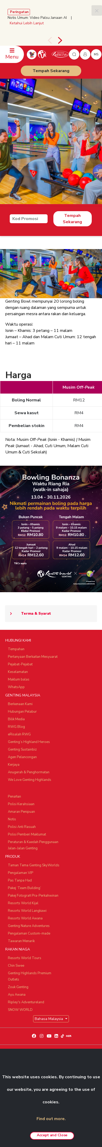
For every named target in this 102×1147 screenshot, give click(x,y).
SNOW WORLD (20, 1009)
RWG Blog (16, 726)
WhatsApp (16, 687)
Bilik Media (16, 719)
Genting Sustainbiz (22, 749)
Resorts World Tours (24, 958)
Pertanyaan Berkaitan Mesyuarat (33, 656)
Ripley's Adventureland (26, 1002)
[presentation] (50, 40)
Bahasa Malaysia (49, 1018)
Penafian (14, 796)
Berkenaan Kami (20, 704)
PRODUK (12, 856)
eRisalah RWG (19, 734)
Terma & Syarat (28, 613)
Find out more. (51, 1119)
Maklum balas (18, 679)
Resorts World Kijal (23, 903)
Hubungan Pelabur (22, 711)
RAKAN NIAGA (17, 949)
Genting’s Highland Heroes (29, 742)
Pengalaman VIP (20, 873)
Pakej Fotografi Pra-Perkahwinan (33, 895)
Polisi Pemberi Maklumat (27, 834)
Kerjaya (13, 764)
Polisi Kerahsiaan (21, 804)
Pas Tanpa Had (20, 880)
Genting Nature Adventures (29, 926)
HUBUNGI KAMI (18, 640)
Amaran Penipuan (21, 811)
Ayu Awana (17, 994)
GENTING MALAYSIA (22, 695)
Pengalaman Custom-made (29, 933)
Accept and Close (52, 1135)
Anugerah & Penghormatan (28, 772)
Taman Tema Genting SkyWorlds (33, 865)
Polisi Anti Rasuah (22, 827)
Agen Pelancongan (22, 757)
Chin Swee (16, 965)
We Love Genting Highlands (29, 779)
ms (96, 54)
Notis (12, 819)
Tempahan (16, 649)
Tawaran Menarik (21, 941)
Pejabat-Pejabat (20, 664)
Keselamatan (18, 672)
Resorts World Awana (25, 918)
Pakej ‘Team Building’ (24, 888)
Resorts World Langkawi (27, 910)
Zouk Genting (18, 987)
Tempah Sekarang (51, 71)
